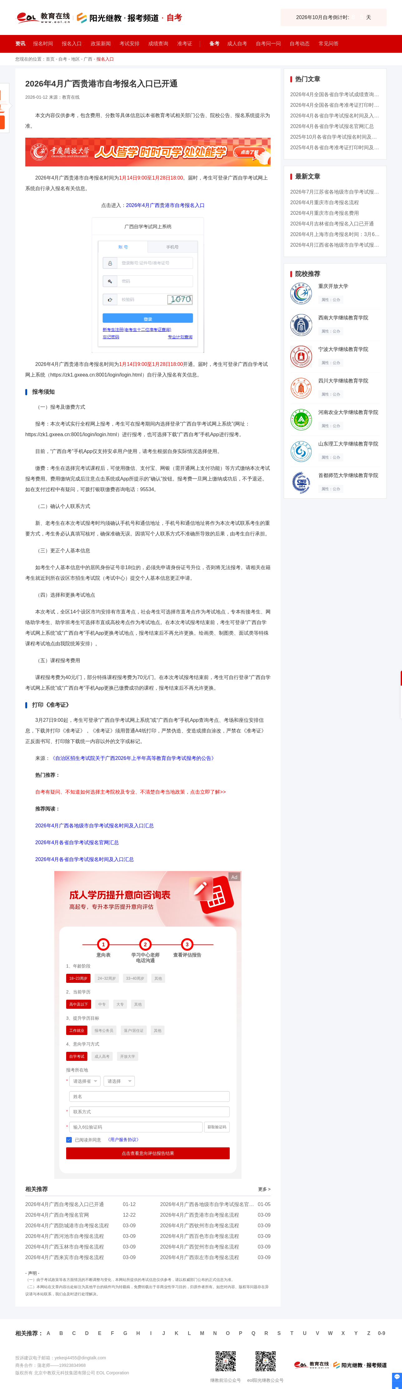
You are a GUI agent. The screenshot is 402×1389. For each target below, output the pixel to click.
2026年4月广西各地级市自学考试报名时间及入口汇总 (94, 825)
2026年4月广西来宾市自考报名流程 (64, 1257)
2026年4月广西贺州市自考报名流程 (199, 1246)
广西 (88, 59)
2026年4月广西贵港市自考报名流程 (199, 1215)
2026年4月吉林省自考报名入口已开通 (332, 223)
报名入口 (105, 59)
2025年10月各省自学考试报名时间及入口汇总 (341, 137)
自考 (62, 59)
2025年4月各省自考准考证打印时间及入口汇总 (342, 147)
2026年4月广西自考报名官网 (57, 1215)
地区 (75, 59)
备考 (214, 43)
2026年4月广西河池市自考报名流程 (64, 1236)
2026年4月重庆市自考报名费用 (324, 213)
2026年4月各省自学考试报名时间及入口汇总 (84, 859)
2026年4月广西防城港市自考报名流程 (67, 1225)
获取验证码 (217, 1127)
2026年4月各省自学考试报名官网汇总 (77, 842)
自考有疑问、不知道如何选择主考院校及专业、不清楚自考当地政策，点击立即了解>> (130, 792)
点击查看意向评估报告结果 (148, 1153)
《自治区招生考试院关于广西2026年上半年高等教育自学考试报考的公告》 (133, 758)
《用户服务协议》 (123, 1139)
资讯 (20, 43)
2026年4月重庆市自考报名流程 (324, 202)
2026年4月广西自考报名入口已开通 (64, 1204)
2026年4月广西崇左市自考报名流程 (199, 1257)
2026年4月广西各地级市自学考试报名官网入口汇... (216, 1204)
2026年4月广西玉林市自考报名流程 (64, 1246)
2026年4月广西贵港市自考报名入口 (165, 205)
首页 (50, 59)
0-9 (381, 1333)
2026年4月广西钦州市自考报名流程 (199, 1225)
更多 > (264, 1189)
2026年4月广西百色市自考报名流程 (199, 1236)
